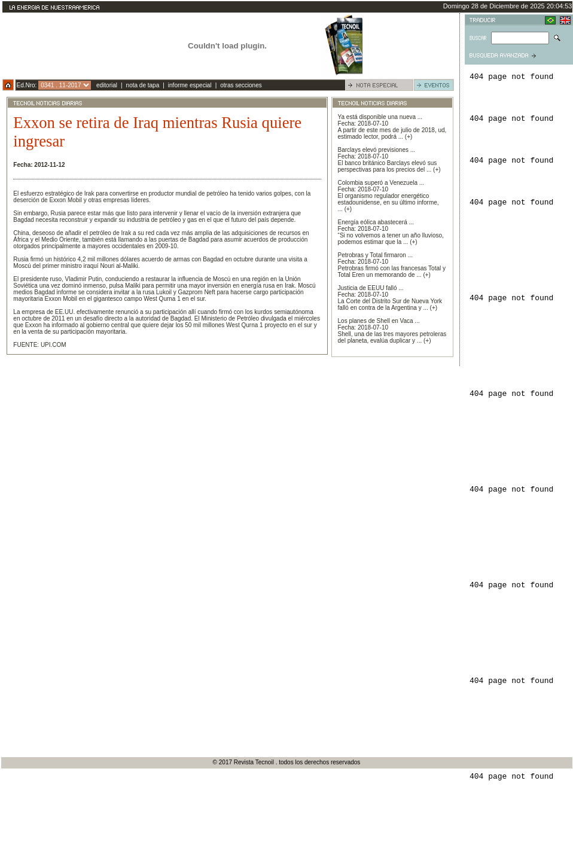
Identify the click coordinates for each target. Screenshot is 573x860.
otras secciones (240, 85)
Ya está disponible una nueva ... (380, 117)
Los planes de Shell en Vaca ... (379, 321)
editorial (106, 85)
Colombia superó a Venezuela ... (381, 182)
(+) (409, 136)
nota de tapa (143, 85)
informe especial (190, 85)
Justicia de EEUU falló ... (371, 288)
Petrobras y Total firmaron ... (375, 255)
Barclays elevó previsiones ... (377, 150)
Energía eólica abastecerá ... (376, 222)
